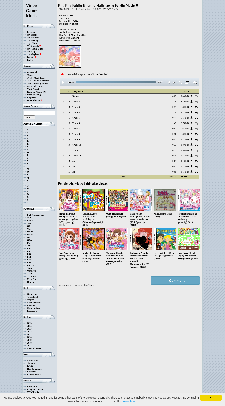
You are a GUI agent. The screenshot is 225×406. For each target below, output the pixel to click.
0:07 (174, 161)
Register (31, 32)
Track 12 (76, 155)
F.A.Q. (30, 366)
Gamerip (75, 38)
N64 (29, 223)
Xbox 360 (31, 276)
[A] (44, 92)
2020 (29, 337)
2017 (29, 345)
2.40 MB (185, 101)
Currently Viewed (35, 86)
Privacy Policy (34, 374)
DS (28, 243)
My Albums (32, 43)
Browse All (32, 72)
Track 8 (76, 134)
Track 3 (76, 107)
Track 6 (76, 123)
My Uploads (34, 46)
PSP (29, 262)
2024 (29, 326)
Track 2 (76, 101)
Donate (32, 57)
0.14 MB (185, 166)
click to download (99, 74)
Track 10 (76, 145)
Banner (75, 96)
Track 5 (76, 118)
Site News (31, 363)
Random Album (34, 92)
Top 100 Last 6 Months (38, 80)
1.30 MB (185, 107)
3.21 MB (185, 112)
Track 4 (76, 112)
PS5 (29, 259)
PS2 (29, 251)
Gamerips (32, 294)
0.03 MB (185, 96)
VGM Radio (33, 392)
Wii (28, 229)
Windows (31, 271)
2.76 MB (185, 123)
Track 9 (76, 139)
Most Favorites (34, 89)
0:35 (174, 150)
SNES (30, 220)
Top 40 (30, 75)
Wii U (30, 231)
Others (30, 282)
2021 (29, 334)
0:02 (174, 96)
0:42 (174, 139)
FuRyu (76, 21)
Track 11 (76, 150)
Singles (30, 299)
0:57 (174, 128)
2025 (29, 323)
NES (29, 217)
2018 (29, 343)
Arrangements (34, 302)
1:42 (174, 123)
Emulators (32, 386)
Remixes (31, 305)
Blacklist (31, 371)
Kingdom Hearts (35, 389)
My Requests (33, 51)
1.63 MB (185, 128)
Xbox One (32, 279)
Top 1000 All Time (35, 78)
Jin (73, 161)
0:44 (174, 118)
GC (28, 226)
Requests (31, 97)
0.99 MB (185, 150)
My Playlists (34, 54)
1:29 (174, 101)
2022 (29, 331)
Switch (30, 234)
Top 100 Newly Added (37, 83)
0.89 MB (185, 145)
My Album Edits (35, 49)
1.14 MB (185, 118)
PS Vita (30, 265)
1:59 (174, 112)
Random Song (34, 94)
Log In (30, 60)
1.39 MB (185, 134)
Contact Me (32, 360)
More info (129, 401)
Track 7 (76, 128)
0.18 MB (185, 161)
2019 (29, 340)
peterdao (76, 40)
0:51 (174, 107)
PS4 (29, 257)
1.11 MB (185, 139)
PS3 (29, 254)
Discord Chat (34, 100)
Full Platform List (35, 215)
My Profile (32, 35)
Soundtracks (33, 297)
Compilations (33, 308)
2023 (29, 329)
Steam (30, 268)
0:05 (174, 166)
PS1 (29, 248)
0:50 (174, 134)
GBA (29, 240)
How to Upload (34, 369)
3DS (29, 245)
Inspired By (32, 311)
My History (32, 40)
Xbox (29, 273)
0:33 (174, 145)
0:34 (174, 155)
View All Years (34, 348)
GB (28, 237)
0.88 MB (185, 155)
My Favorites (33, 37)
